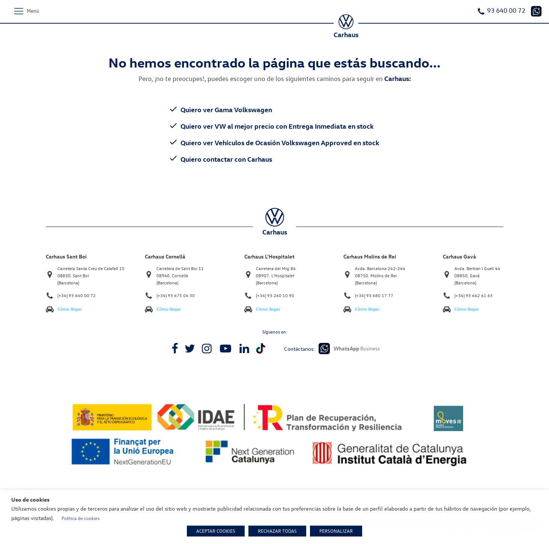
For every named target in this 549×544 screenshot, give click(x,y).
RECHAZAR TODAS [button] (277, 531)
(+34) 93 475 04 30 (175, 295)
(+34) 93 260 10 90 (275, 295)
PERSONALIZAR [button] (336, 531)
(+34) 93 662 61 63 (473, 295)
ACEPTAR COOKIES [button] (215, 531)
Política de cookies (81, 518)
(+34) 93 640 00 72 (76, 295)
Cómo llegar (69, 309)
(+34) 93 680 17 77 (374, 295)
